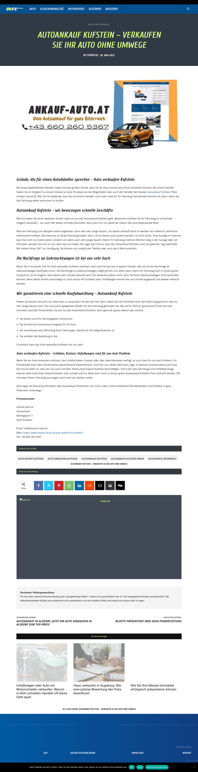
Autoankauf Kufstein (159, 192)
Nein (140, 767)
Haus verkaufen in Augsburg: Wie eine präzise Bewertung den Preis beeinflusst (97, 689)
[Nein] (194, 767)
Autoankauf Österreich (162, 458)
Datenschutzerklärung (157, 767)
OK (131, 767)
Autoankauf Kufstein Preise (127, 458)
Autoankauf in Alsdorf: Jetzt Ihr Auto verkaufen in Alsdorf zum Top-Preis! (54, 622)
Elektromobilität (52, 9)
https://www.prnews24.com (110, 505)
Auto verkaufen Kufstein (62, 458)
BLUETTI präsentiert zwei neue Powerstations (148, 621)
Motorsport (76, 9)
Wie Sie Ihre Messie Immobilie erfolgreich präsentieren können (153, 687)
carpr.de (92, 55)
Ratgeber (111, 9)
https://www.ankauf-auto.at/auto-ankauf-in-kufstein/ (53, 432)
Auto (32, 9)
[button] (188, 9)
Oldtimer (95, 9)
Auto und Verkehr (98, 24)
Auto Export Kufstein (30, 458)
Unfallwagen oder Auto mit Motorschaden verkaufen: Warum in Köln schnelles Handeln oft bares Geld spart (41, 691)
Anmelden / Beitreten (35, 2)
